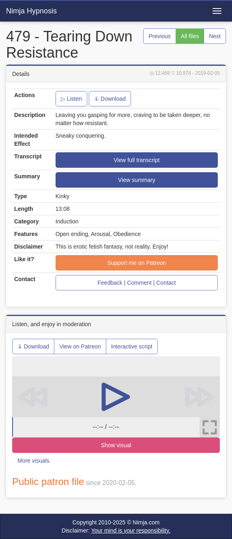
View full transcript (136, 160)
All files (190, 36)
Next (215, 36)
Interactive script (132, 346)
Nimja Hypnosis (31, 11)
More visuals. (34, 460)
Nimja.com (146, 522)
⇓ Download (110, 98)
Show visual (116, 445)
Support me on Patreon (136, 263)
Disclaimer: (116, 530)
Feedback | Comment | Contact (136, 282)
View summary (136, 180)
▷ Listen (71, 98)
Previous (159, 36)
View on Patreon (80, 346)
